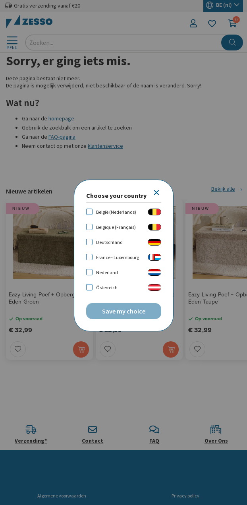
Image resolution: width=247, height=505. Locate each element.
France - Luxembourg (117, 257)
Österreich (107, 287)
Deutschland (109, 242)
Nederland (107, 272)
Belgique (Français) (116, 227)
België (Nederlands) (116, 212)
